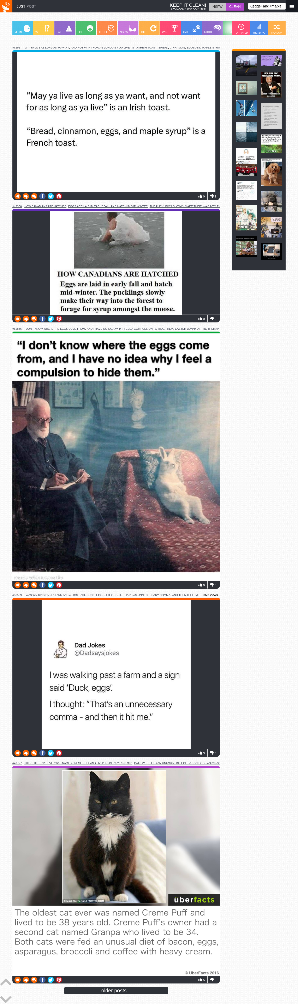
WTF (42, 29)
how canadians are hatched (45, 206)
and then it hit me (185, 595)
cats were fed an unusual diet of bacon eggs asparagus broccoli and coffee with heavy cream (210, 763)
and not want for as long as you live (100, 47)
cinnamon (177, 47)
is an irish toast (144, 47)
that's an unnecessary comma (146, 595)
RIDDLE (212, 29)
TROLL (106, 29)
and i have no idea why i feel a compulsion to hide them (130, 328)
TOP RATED (241, 29)
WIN (170, 29)
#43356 (17, 206)
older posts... (116, 990)
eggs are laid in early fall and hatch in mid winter (108, 206)
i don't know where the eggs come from (54, 328)
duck (91, 595)
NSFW (128, 29)
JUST (26, 6)
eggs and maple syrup (204, 47)
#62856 (17, 328)
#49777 (17, 763)
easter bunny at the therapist (199, 328)
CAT (191, 29)
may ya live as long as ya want (46, 47)
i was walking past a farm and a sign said (54, 595)
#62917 (17, 47)
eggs (100, 595)
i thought (113, 595)
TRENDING (259, 28)
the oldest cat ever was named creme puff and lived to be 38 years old (78, 763)
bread (163, 47)
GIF (148, 29)
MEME (22, 29)
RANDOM (276, 29)
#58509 (17, 595)
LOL (85, 29)
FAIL (64, 29)
